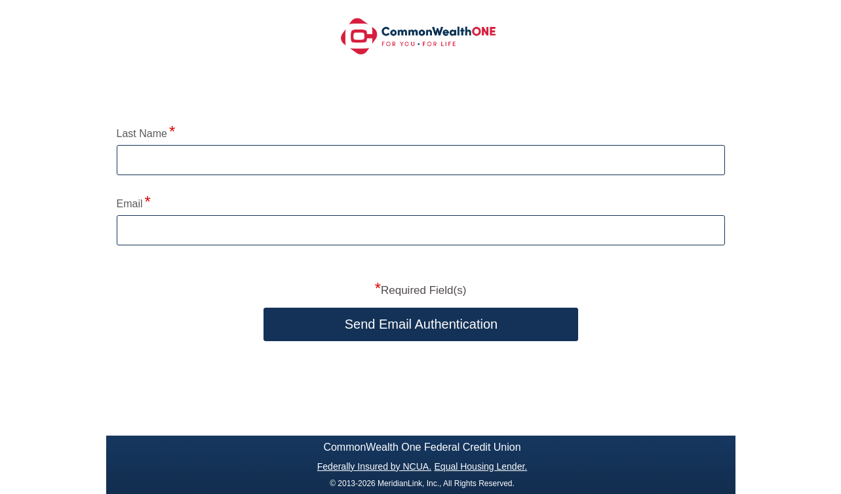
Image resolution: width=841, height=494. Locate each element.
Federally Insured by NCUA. (374, 466)
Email (130, 203)
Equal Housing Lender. (481, 466)
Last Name (142, 133)
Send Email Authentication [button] (421, 324)
